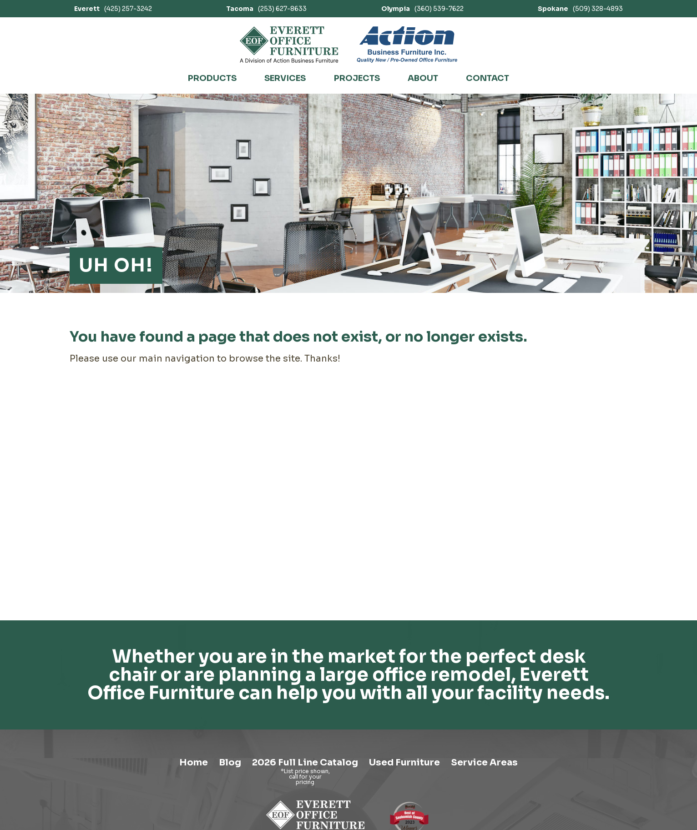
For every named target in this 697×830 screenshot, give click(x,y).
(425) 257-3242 (113, 9)
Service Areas (484, 762)
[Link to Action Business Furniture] (407, 44)
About (423, 78)
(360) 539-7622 (422, 9)
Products (212, 78)
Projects (357, 78)
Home (193, 762)
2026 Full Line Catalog (305, 762)
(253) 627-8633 (266, 9)
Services (285, 78)
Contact (487, 78)
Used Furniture (404, 762)
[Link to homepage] (289, 44)
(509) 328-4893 (580, 9)
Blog (230, 762)
